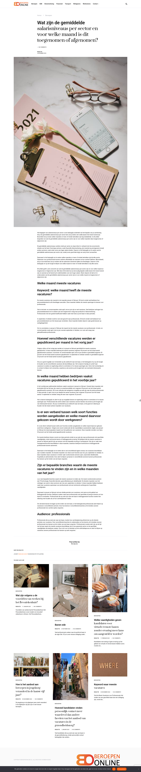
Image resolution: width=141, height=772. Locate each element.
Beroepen (48, 15)
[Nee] (139, 769)
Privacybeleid (122, 769)
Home (39, 15)
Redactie (39, 51)
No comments (42, 47)
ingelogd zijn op (23, 554)
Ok (114, 769)
